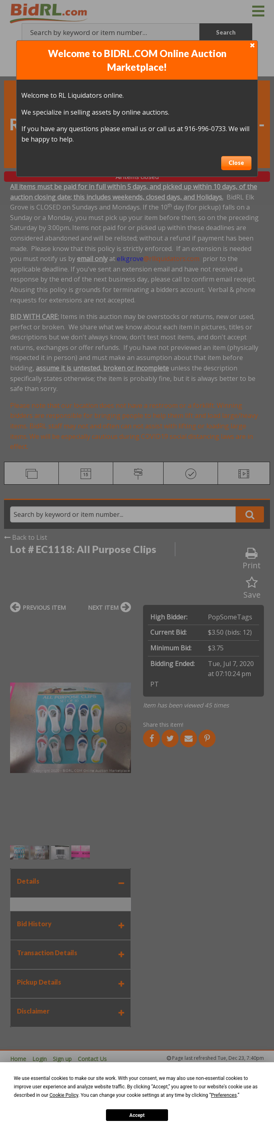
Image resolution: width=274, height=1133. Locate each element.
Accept (137, 1115)
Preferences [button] (224, 1095)
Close (236, 162)
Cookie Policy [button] (64, 1095)
